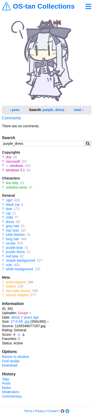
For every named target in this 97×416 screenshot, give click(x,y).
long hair (12, 239)
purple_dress (53, 110)
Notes (6, 388)
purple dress (15, 252)
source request (17, 295)
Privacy (39, 411)
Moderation (10, 392)
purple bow (14, 248)
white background (19, 269)
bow (9, 209)
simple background (20, 260)
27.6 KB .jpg (20, 321)
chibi (9, 217)
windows (16, 166)
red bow (12, 256)
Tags (5, 379)
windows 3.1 (15, 170)
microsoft (13, 161)
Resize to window (15, 357)
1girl (9, 200)
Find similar (11, 361)
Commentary (12, 396)
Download (9, 365)
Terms (28, 411)
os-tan (11, 243)
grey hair (12, 226)
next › (78, 110)
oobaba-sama (16, 187)
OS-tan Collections (44, 6)
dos (9, 157)
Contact (52, 411)
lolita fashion (15, 235)
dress (10, 222)
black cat (12, 205)
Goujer (23, 313)
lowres (11, 286)
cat (8, 213)
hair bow (12, 230)
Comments (11, 118)
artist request (16, 282)
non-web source (18, 291)
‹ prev (14, 110)
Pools (6, 383)
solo (9, 265)
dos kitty (12, 183)
